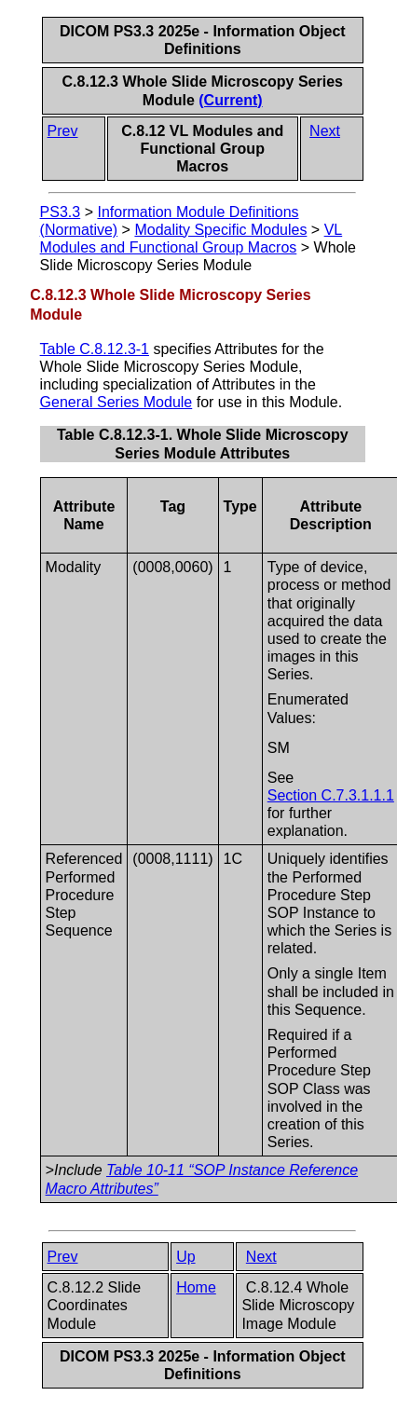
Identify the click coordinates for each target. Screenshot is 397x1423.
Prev (63, 131)
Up (185, 1257)
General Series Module (116, 402)
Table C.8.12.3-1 (94, 349)
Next (324, 131)
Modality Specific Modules (220, 230)
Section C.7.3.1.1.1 (330, 795)
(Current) (230, 100)
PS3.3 (60, 212)
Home (196, 1287)
